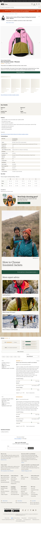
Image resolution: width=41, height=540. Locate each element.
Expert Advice (13, 489)
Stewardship (33, 496)
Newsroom (33, 492)
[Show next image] (39, 42)
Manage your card (28, 470)
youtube (33, 510)
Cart (36, 4)
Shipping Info (13, 483)
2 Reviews (15, 342)
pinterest (30, 510)
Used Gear (3, 492)
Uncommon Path (14, 492)
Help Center (4, 501)
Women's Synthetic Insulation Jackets (8, 13)
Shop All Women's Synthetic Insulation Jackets (10, 94)
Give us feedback (17, 438)
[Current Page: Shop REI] (3, 1)
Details (27, 443)
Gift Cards (23, 478)
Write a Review (20, 351)
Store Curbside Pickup (15, 481)
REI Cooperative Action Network (7, 470)
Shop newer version (10, 22)
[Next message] (36, 11)
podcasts (36, 510)
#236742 (16, 13)
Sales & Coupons (34, 477)
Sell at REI (23, 491)
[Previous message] (3, 11)
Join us (22, 462)
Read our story (4, 459)
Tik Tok (25, 510)
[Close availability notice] (39, 16)
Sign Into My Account (5, 477)
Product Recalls (19, 519)
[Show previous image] (2, 42)
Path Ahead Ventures (15, 494)
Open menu (39, 4)
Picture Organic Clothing (6, 60)
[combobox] (20, 7)
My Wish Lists (3, 480)
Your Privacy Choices (15, 518)
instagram (23, 510)
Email (8, 446)
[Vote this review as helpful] (21, 393)
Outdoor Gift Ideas (24, 477)
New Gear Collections (5, 491)
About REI (33, 488)
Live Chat (33, 501)
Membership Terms (36, 519)
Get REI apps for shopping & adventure (12, 508)
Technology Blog (34, 494)
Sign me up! (30, 448)
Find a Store (19, 501)
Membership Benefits (5, 482)
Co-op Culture (24, 489)
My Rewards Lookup (5, 478)
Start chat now (24, 203)
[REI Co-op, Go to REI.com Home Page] (2, 4)
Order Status (13, 477)
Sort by (28, 354)
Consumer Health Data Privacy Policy (8, 519)
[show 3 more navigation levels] (1, 13)
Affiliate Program (24, 493)
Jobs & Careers (24, 488)
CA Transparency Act (27, 519)
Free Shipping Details (35, 478)
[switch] (3, 356)
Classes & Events (14, 491)
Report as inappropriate (30, 392)
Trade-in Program (4, 494)
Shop (6, 4)
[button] (20, 42)
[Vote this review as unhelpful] (24, 393)
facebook (28, 510)
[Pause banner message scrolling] (37, 11)
